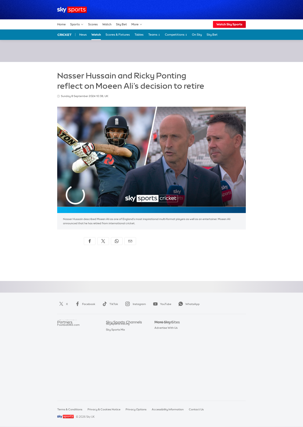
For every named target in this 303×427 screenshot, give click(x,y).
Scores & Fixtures (118, 34)
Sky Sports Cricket (118, 345)
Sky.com (160, 328)
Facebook (84, 304)
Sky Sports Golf (116, 351)
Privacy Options (136, 409)
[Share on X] (103, 241)
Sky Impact (161, 363)
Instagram (135, 304)
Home (61, 24)
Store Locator (163, 368)
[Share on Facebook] (89, 241)
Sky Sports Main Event (120, 328)
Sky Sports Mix (115, 391)
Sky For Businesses (166, 351)
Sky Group (161, 345)
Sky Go (159, 340)
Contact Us (196, 409)
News (83, 34)
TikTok (109, 304)
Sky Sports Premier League (123, 334)
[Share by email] (130, 241)
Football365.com (68, 345)
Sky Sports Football (119, 340)
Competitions (176, 34)
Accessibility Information (168, 409)
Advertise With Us (166, 374)
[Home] (72, 10)
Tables (139, 34)
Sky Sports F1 (114, 357)
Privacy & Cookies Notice (104, 409)
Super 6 (62, 334)
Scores (93, 24)
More (136, 24)
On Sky (197, 34)
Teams (154, 34)
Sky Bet (121, 24)
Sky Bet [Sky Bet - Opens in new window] (212, 34)
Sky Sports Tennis (117, 363)
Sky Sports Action (117, 368)
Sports (77, 24)
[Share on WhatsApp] (117, 241)
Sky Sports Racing (118, 386)
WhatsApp (188, 304)
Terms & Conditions (69, 409)
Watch (106, 24)
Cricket (64, 34)
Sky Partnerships (165, 357)
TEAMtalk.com (67, 340)
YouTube (161, 304)
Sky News (160, 334)
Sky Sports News (117, 374)
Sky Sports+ (113, 380)
